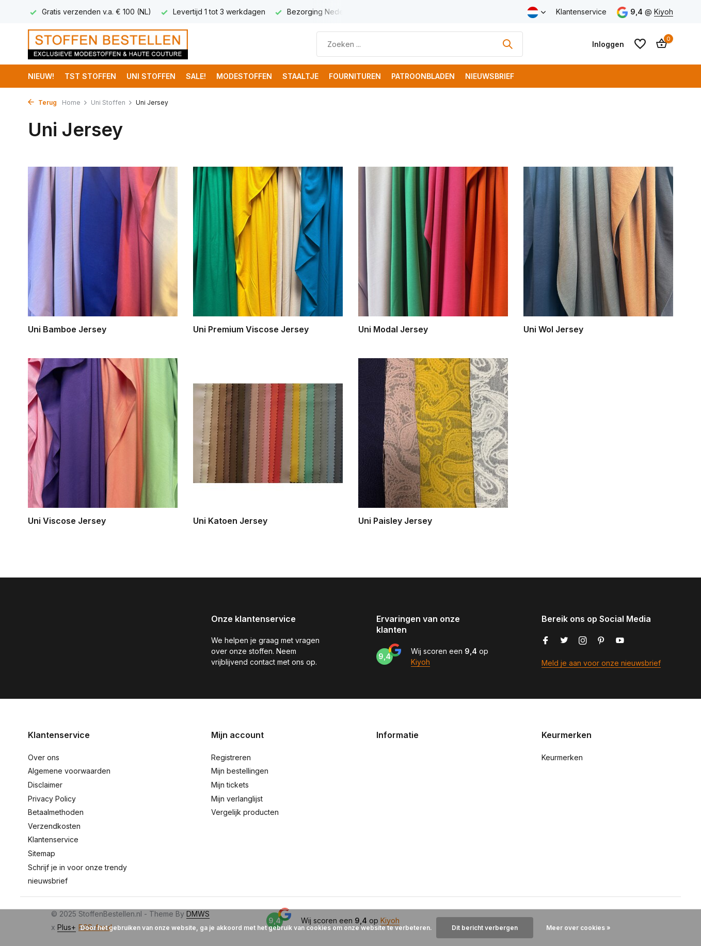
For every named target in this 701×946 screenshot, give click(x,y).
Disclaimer (45, 784)
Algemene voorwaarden (69, 770)
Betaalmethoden (56, 812)
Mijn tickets (230, 784)
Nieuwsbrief (489, 76)
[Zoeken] (419, 44)
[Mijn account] (608, 44)
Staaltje (300, 76)
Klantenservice (581, 11)
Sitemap (41, 853)
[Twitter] (564, 641)
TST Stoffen (90, 76)
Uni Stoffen (151, 76)
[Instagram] (583, 641)
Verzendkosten (54, 826)
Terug (42, 102)
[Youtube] (620, 641)
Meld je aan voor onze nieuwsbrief (601, 663)
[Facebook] (545, 641)
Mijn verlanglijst (237, 798)
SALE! (196, 76)
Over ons (43, 757)
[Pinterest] (601, 641)
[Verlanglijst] (640, 44)
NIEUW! (41, 76)
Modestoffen (244, 76)
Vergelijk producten (245, 812)
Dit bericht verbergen (485, 928)
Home (75, 102)
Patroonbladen (423, 76)
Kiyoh (663, 11)
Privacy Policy (52, 798)
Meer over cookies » (578, 928)
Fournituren (355, 76)
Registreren (231, 757)
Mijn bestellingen (239, 770)
